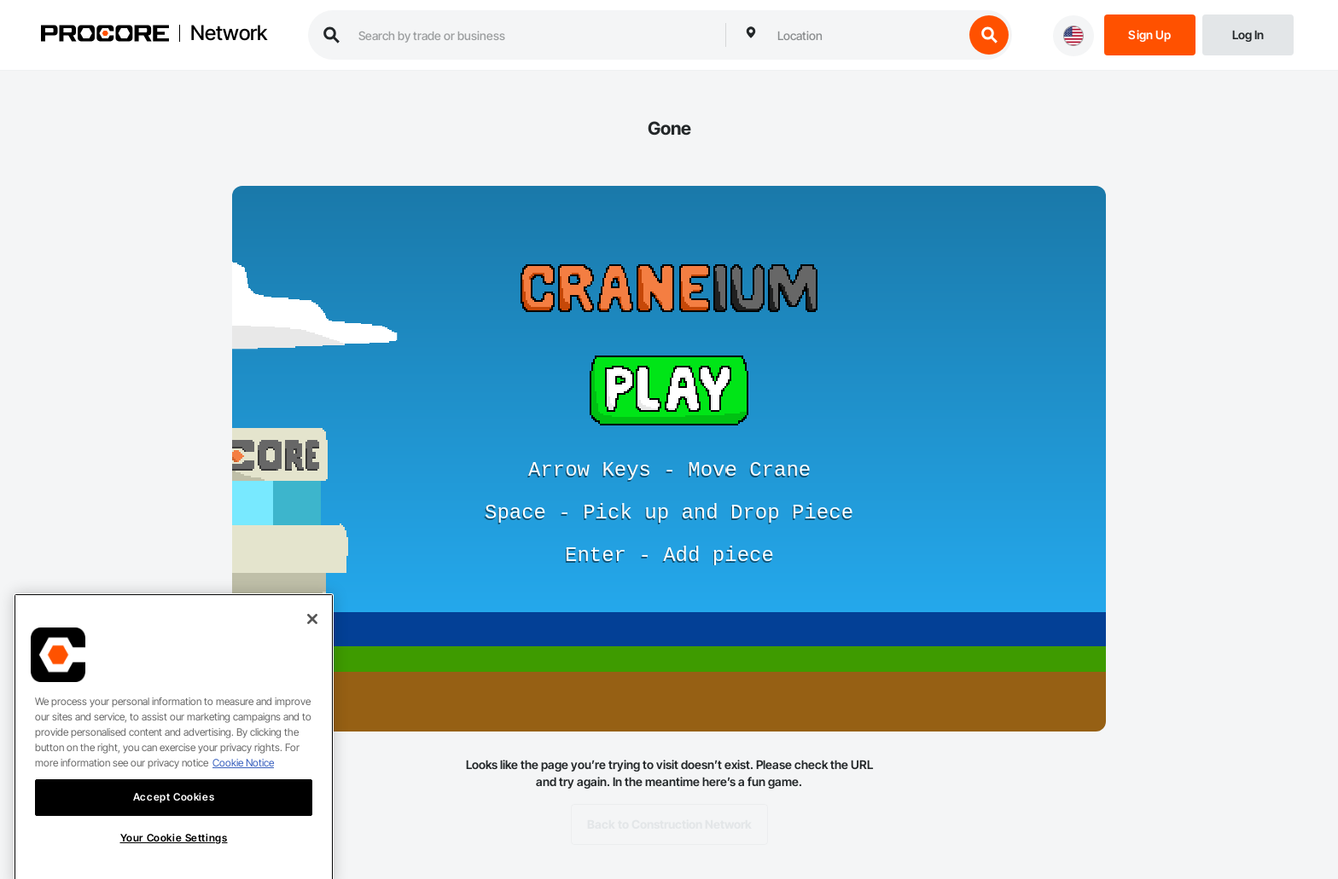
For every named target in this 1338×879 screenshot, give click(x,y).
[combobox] (866, 35)
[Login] (1248, 33)
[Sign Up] (1149, 33)
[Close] (312, 636)
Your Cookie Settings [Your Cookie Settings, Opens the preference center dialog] (174, 854)
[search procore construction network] (533, 35)
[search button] (989, 35)
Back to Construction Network (669, 824)
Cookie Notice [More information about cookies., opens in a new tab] (243, 779)
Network (228, 33)
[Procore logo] (105, 35)
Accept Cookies (173, 813)
